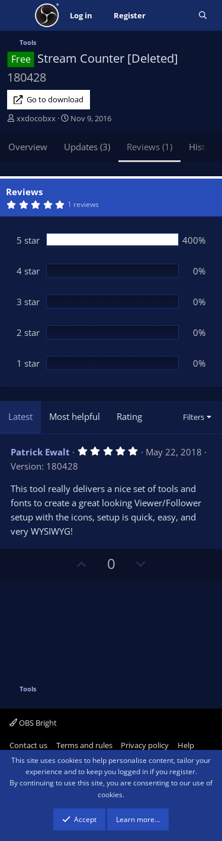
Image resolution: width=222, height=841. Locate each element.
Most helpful (74, 416)
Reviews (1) (149, 147)
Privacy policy (145, 745)
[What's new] (172, 15)
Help (186, 745)
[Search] (202, 15)
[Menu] (17, 15)
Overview (27, 147)
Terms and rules (84, 745)
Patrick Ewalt (40, 452)
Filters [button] (193, 417)
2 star (28, 332)
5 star (28, 240)
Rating (129, 416)
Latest (20, 416)
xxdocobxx (36, 118)
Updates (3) (87, 147)
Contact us (28, 745)
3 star (28, 302)
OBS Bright (33, 722)
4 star (28, 271)
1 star (28, 363)
